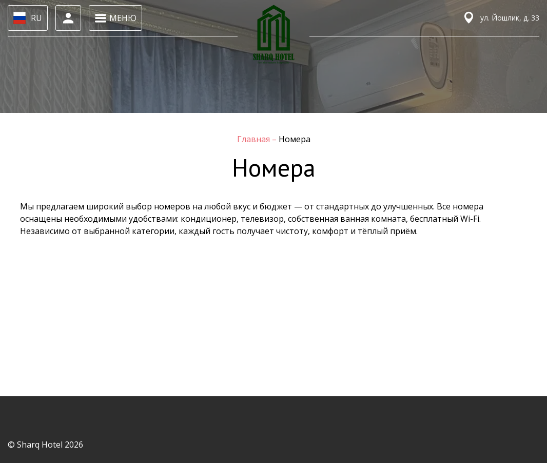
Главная (254, 139)
